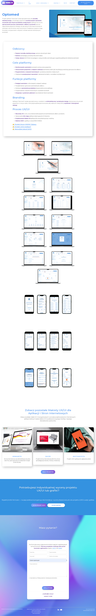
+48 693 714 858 (48, 596)
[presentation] (39, 582)
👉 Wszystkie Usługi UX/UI (22, 129)
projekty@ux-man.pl (48, 594)
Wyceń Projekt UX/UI (39, 505)
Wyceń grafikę (56, 505)
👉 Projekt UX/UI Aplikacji (22, 127)
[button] (20, 3)
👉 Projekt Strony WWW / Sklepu (24, 124)
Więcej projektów (48, 472)
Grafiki (60, 548)
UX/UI (54, 548)
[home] (7, 3)
